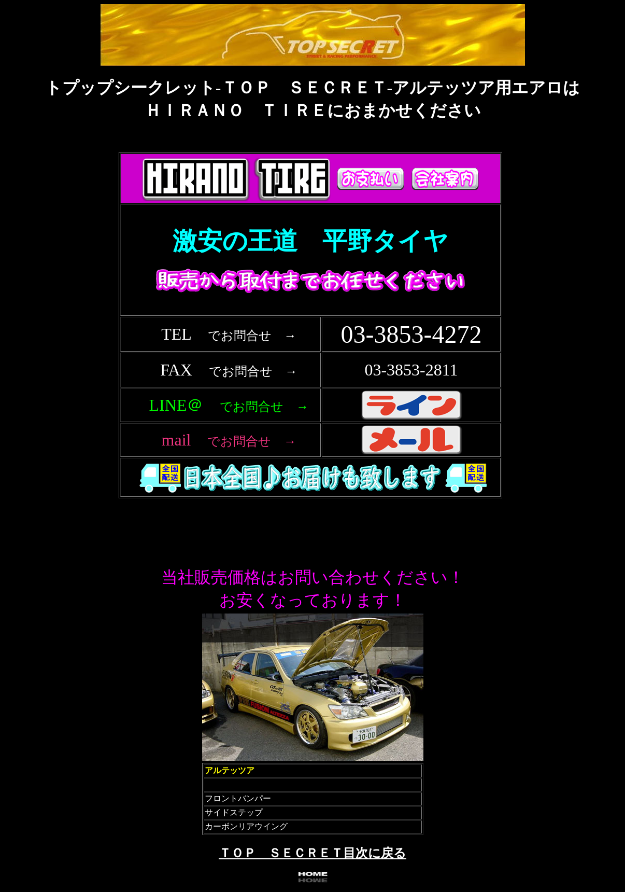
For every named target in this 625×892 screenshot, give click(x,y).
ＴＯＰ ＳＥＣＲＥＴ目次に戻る (312, 853)
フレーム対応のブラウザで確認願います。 (312, 341)
